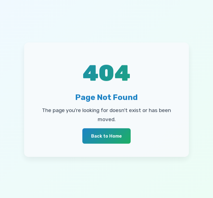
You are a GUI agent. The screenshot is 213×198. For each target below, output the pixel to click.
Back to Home (106, 136)
